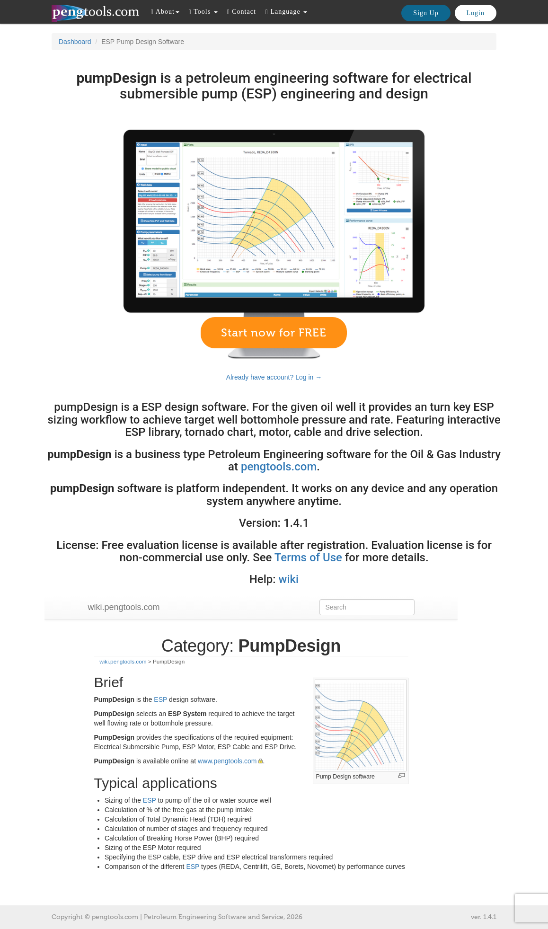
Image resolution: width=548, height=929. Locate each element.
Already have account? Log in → (274, 377)
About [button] (165, 12)
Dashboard (75, 41)
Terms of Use (308, 557)
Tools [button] (203, 12)
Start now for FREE (274, 332)
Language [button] (286, 12)
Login (476, 13)
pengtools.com (279, 466)
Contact (241, 12)
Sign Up (425, 13)
